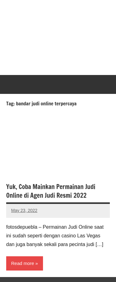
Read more (22, 263)
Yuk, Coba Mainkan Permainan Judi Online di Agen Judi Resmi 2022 (50, 191)
